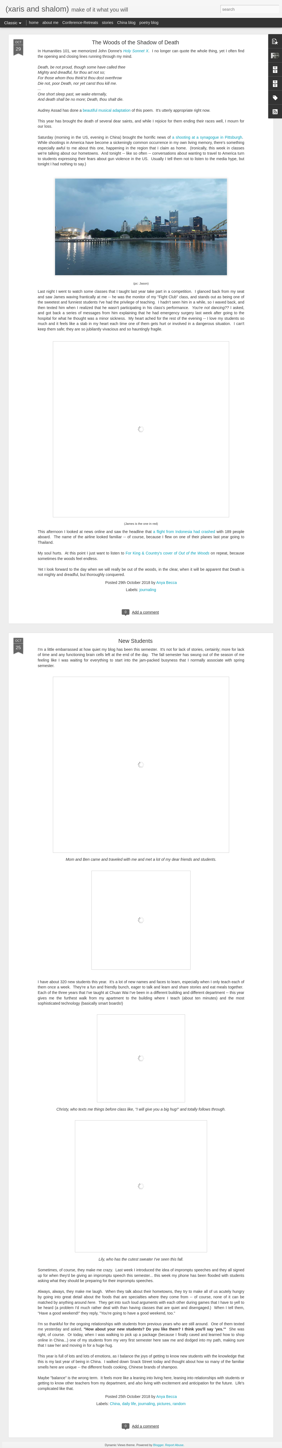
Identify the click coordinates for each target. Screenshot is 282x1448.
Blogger (158, 1445)
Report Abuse (174, 1445)
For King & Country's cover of (167, 553)
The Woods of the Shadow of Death (135, 42)
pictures (163, 1403)
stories (107, 22)
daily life (129, 1403)
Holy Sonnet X (135, 51)
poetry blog (148, 22)
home (34, 22)
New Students (135, 641)
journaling (147, 590)
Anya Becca (166, 582)
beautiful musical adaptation (107, 110)
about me (50, 22)
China (115, 1403)
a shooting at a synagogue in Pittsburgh (206, 137)
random (179, 1403)
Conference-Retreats (80, 22)
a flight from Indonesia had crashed (184, 531)
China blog (126, 22)
